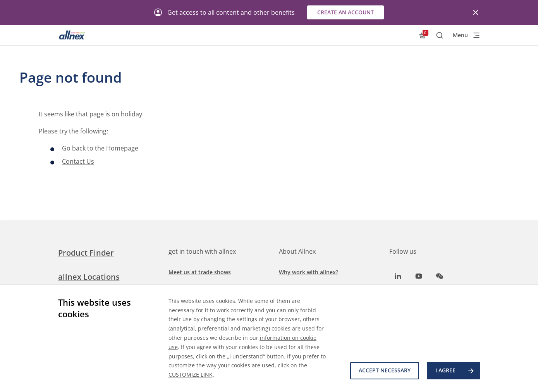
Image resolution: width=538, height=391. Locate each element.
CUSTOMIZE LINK (190, 374)
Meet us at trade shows (199, 272)
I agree (455, 371)
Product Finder (86, 252)
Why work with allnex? (308, 272)
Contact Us (78, 161)
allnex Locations (89, 277)
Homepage (122, 148)
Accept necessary (385, 370)
